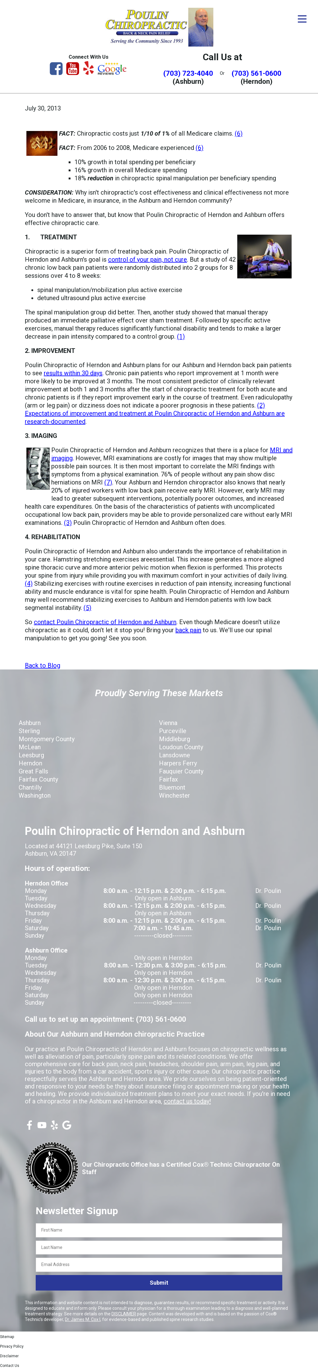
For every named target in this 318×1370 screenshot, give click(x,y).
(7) (108, 482)
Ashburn (30, 723)
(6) (239, 133)
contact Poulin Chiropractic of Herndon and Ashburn (105, 622)
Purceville (172, 731)
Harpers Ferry (178, 763)
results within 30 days (73, 373)
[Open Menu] (302, 19)
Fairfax (168, 779)
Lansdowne (174, 755)
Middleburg (174, 739)
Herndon (30, 763)
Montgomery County (47, 739)
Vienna (168, 723)
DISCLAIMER (123, 1313)
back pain (188, 630)
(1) (181, 336)
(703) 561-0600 (256, 73)
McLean (30, 747)
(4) (29, 583)
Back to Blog (42, 665)
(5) (87, 607)
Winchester (174, 795)
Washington (35, 795)
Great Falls (33, 771)
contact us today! (187, 1101)
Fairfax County (38, 779)
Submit (159, 1282)
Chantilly (30, 787)
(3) (68, 522)
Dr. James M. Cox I (82, 1319)
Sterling (29, 731)
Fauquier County (181, 771)
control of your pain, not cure (147, 259)
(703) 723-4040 (188, 73)
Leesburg (31, 755)
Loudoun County (181, 747)
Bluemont (172, 787)
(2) (261, 405)
